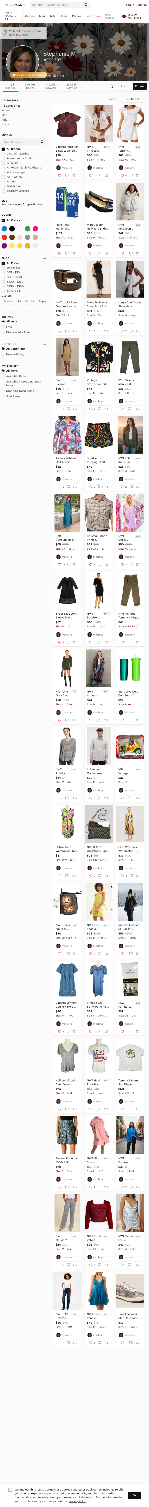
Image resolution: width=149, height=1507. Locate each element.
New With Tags (14, 354)
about (124, 86)
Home (64, 16)
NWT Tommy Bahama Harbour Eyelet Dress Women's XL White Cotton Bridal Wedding (124, 149)
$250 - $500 (13, 286)
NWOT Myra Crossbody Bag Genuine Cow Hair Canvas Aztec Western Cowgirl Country (97, 849)
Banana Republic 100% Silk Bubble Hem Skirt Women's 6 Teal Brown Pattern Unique (67, 1160)
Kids (52, 16)
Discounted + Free (16, 332)
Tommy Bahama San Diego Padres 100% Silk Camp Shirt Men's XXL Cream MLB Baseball (129, 1082)
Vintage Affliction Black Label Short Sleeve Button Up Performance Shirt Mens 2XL (67, 149)
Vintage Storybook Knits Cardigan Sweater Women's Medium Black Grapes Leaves (97, 382)
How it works (109, 16)
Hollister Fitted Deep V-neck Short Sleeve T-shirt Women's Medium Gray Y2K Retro (65, 1082)
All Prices (10, 263)
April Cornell (12, 177)
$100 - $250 (12, 281)
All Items (10, 321)
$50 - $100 (12, 277)
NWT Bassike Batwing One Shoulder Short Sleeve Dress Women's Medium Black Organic (93, 615)
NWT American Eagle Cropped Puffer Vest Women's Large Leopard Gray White (125, 227)
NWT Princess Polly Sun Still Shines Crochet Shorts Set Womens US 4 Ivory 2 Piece (93, 149)
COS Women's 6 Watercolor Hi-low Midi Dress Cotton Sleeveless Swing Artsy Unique (129, 849)
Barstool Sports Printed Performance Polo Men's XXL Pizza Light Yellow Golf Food (98, 538)
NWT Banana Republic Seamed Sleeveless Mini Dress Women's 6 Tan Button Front (63, 382)
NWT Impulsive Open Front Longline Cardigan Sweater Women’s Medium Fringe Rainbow (93, 693)
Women (30, 16)
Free (7, 327)
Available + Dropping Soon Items (21, 383)
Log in (130, 5)
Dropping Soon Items (18, 391)
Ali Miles (10, 163)
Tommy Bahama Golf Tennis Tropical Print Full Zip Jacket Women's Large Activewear (66, 460)
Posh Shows (93, 16)
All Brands (11, 149)
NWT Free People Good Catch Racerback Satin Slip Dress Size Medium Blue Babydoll (94, 1316)
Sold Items (11, 396)
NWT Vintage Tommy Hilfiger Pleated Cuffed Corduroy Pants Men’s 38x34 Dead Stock (128, 615)
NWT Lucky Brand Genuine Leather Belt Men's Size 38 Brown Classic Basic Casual (67, 304)
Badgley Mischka (15, 191)
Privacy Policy (77, 1501)
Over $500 (11, 291)
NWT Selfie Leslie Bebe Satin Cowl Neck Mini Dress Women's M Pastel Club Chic (125, 1238)
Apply (42, 301)
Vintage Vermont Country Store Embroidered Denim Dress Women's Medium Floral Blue (66, 1005)
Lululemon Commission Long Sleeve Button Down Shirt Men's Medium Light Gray (96, 771)
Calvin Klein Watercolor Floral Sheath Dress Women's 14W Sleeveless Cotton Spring (67, 849)
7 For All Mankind (15, 153)
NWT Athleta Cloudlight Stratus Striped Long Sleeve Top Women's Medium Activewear (63, 771)
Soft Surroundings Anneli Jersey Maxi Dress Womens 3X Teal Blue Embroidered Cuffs (66, 538)
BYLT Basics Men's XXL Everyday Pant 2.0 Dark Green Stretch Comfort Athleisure (128, 382)
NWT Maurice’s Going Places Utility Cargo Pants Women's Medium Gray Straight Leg (62, 1238)
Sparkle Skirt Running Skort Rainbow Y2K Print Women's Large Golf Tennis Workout (98, 460)
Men (42, 16)
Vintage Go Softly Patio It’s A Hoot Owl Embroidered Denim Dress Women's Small (98, 1005)
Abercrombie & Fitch (18, 158)
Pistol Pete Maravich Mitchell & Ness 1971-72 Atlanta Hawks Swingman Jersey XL (67, 227)
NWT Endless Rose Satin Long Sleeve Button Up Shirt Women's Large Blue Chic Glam (125, 1160)
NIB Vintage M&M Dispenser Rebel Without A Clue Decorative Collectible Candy (125, 771)
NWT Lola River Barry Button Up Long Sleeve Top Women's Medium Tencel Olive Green (125, 460)
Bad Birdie (11, 186)
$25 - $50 (11, 272)
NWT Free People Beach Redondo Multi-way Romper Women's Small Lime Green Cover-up (93, 927)
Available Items (14, 376)
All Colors (11, 220)
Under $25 (11, 267)
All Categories (11, 105)
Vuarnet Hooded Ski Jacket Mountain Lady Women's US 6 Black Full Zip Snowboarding (128, 927)
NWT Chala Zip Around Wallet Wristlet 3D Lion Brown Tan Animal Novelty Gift (63, 927)
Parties (76, 16)
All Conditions (13, 349)
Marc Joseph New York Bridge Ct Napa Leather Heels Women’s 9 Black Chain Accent (98, 227)
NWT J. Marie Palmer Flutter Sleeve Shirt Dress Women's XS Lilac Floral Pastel (125, 538)
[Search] (64, 5)
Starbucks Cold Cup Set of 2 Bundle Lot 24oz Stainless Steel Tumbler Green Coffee (128, 693)
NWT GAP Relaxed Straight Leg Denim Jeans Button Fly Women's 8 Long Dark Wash (63, 1316)
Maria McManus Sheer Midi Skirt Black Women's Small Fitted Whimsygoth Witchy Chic (97, 304)
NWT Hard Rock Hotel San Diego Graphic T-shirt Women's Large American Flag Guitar (94, 1082)
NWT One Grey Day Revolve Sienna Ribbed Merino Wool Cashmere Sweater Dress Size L (62, 693)
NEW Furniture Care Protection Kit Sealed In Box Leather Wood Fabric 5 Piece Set (125, 1005)
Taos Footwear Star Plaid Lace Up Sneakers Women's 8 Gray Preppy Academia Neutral (128, 1316)
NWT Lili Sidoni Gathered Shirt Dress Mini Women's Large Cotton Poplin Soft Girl (94, 1160)
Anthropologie (13, 172)
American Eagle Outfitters (21, 167)
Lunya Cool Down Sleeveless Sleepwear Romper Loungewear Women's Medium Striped (129, 304)
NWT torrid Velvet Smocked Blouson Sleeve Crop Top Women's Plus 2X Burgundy (94, 1238)
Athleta (9, 181)
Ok (134, 1495)
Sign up (142, 5)
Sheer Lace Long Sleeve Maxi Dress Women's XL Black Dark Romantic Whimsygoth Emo (67, 615)
